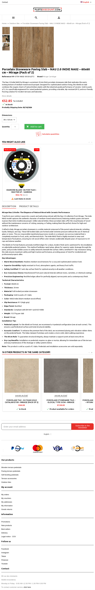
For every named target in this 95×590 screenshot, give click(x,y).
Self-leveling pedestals (10, 475)
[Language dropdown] (86, 2)
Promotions (5, 522)
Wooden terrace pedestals (11, 467)
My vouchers (6, 498)
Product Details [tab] (29, 206)
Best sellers (5, 529)
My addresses (6, 502)
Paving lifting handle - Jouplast (22, 190)
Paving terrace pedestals (10, 471)
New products (6, 525)
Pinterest (4, 560)
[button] (3, 450)
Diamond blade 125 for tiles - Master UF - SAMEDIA (61, 191)
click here (27, 587)
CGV (14, 537)
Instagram (5, 553)
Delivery (4, 533)
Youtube (4, 564)
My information (7, 506)
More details (7, 96)
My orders (5, 495)
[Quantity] (15, 126)
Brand (39, 76)
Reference (6, 76)
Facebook (5, 549)
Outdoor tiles (6, 482)
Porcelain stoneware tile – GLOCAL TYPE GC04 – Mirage (61, 401)
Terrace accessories (9, 478)
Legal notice (6, 537)
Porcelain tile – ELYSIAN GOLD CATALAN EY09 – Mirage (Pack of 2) (21, 401)
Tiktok (3, 556)
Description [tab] (9, 206)
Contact (5, 2)
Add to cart (34, 126)
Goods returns (6, 509)
